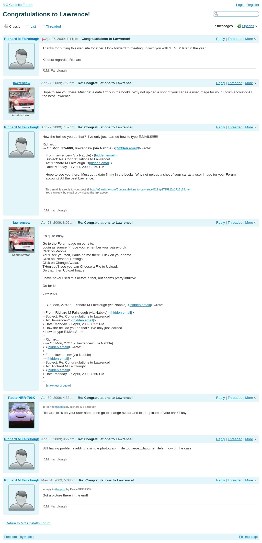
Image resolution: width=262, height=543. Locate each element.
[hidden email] (127, 148)
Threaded (53, 26)
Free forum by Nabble (19, 537)
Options (248, 26)
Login (240, 5)
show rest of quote (58, 385)
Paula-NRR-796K (21, 398)
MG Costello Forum (17, 5)
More (249, 39)
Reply (220, 39)
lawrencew (21, 83)
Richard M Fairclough (21, 39)
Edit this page (248, 537)
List (33, 26)
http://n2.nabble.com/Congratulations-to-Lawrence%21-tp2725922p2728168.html (140, 189)
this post (60, 406)
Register (252, 5)
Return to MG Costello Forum (28, 523)
